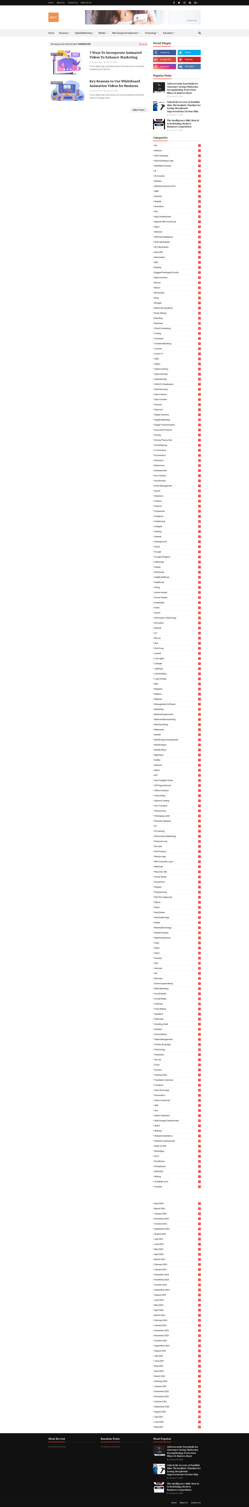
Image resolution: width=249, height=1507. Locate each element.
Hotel (177, 607)
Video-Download (177, 1100)
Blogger (177, 303)
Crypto (177, 364)
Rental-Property (177, 932)
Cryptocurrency (177, 369)
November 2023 (177, 1335)
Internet (177, 628)
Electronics (177, 465)
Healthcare (177, 582)
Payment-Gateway (177, 821)
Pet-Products (177, 851)
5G (177, 145)
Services (177, 968)
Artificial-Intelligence (177, 237)
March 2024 (177, 1315)
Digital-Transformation (177, 425)
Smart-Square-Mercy (177, 983)
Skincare (177, 978)
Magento (177, 689)
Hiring (177, 587)
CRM (177, 359)
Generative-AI (177, 541)
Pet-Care (177, 846)
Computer (177, 338)
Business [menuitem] (63, 33)
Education (177, 460)
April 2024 (177, 1310)
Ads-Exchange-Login (177, 161)
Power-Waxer (177, 877)
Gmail (177, 547)
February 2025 (177, 1264)
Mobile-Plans (177, 750)
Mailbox (177, 694)
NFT (177, 775)
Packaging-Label (177, 816)
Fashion (177, 501)
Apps (177, 227)
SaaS (177, 943)
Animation (177, 206)
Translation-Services (177, 1080)
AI (177, 171)
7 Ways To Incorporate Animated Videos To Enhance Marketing (115, 55)
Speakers (177, 1014)
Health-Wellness (177, 577)
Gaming (177, 531)
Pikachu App (177, 856)
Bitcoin (177, 282)
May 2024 (177, 1305)
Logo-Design (177, 679)
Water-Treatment (177, 1115)
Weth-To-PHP (177, 1146)
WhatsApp (177, 1151)
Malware (177, 699)
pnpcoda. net (177, 872)
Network (177, 765)
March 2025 (177, 1259)
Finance (177, 506)
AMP (177, 191)
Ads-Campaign (177, 155)
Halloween (177, 562)
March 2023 (177, 1376)
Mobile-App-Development (177, 740)
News (177, 770)
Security (177, 958)
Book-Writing (177, 313)
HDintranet (177, 572)
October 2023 (177, 1340)
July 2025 (177, 1239)
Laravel (177, 653)
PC (177, 826)
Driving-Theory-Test (177, 440)
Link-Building (177, 673)
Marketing (177, 709)
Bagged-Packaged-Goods (177, 272)
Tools (177, 1065)
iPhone (177, 638)
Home (51, 3)
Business (177, 323)
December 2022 (177, 1391)
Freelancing (177, 521)
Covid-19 (177, 354)
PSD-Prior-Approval (177, 897)
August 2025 (177, 1234)
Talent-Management (177, 1039)
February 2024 (177, 1320)
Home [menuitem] (51, 33)
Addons (177, 150)
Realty (177, 922)
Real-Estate (177, 912)
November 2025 (177, 1219)
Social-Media (177, 999)
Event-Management (177, 486)
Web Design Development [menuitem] (125, 33)
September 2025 (177, 1229)
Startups (177, 1029)
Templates (177, 1054)
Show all (143, 44)
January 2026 (177, 1213)
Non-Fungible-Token (177, 780)
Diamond (177, 409)
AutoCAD (177, 252)
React (177, 907)
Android (177, 196)
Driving (177, 435)
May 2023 (177, 1366)
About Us (61, 3)
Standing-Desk (177, 1024)
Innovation (177, 623)
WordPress (177, 1161)
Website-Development (177, 1141)
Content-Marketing (177, 343)
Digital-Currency (177, 414)
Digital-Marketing (177, 420)
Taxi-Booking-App (177, 1044)
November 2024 (177, 1279)
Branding (177, 318)
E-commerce (177, 450)
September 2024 (177, 1290)
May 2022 (177, 1427)
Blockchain (177, 293)
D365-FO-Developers (177, 384)
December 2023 (177, 1330)
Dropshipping (177, 445)
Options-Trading (177, 800)
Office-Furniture (177, 790)
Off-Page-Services (177, 785)
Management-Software (177, 704)
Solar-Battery (177, 1009)
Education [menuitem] (168, 33)
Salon (177, 953)
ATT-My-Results (177, 247)
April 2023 (177, 1371)
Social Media (177, 993)
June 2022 (177, 1422)
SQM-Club (177, 1019)
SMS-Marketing (177, 988)
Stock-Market (177, 1034)
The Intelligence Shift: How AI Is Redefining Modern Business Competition (183, 123)
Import (177, 613)
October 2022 (177, 1401)
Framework (177, 511)
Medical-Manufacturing (177, 719)
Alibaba (177, 181)
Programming (177, 892)
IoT (177, 633)
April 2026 (177, 1203)
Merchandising (177, 724)
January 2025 (177, 1269)
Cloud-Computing (177, 328)
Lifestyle (177, 663)
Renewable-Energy (177, 927)
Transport (177, 1085)
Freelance (177, 516)
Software (177, 1004)
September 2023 (177, 1345)
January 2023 (177, 1386)
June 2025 (177, 1244)
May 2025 (177, 1249)
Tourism (177, 1070)
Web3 (177, 1125)
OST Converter (177, 806)
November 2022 (177, 1396)
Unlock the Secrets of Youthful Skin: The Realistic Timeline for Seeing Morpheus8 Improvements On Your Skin (184, 107)
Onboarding (177, 795)
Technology (177, 1049)
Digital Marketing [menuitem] (83, 33)
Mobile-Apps (177, 745)
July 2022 (177, 1417)
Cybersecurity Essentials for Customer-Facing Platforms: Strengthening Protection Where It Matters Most (183, 88)
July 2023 (177, 1356)
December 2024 (177, 1274)
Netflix (177, 760)
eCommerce (177, 455)
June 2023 (177, 1361)
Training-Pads (177, 1075)
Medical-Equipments (177, 714)
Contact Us (73, 3)
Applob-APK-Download (177, 221)
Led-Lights (177, 658)
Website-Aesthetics (177, 1136)
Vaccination (177, 1095)
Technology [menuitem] (150, 33)
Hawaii (177, 567)
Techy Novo (97, 62)
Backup (177, 267)
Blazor (177, 287)
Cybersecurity (177, 379)
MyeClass (177, 755)
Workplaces (177, 1166)
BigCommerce (177, 277)
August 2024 (177, 1295)
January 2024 (177, 1325)
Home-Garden (177, 592)
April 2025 (177, 1254)
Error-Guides (177, 475)
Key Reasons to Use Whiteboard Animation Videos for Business (115, 83)
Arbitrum (177, 232)
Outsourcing (177, 811)
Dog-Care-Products (177, 430)
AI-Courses (177, 176)
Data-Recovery (177, 389)
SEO (177, 963)
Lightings (177, 668)
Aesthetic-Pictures (177, 166)
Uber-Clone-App (177, 1090)
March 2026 (177, 1208)
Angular (177, 201)
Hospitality (177, 602)
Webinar (177, 1131)
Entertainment (177, 470)
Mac (177, 684)
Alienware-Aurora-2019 (177, 186)
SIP (177, 973)
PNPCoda (177, 866)
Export (177, 491)
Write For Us (86, 3)
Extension (177, 496)
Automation (177, 257)
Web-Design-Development (177, 1120)
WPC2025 (177, 1171)
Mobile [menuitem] (102, 33)
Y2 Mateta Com (177, 1181)
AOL (177, 211)
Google (177, 552)
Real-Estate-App (177, 917)
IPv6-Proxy (177, 648)
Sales (177, 948)
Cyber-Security (177, 374)
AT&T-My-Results (177, 242)
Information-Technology (177, 618)
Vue (177, 1110)
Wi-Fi (177, 1156)
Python (177, 902)
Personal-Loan (177, 841)
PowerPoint (177, 882)
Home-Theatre (177, 597)
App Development (177, 216)
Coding (177, 333)
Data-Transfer (177, 399)
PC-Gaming (177, 831)
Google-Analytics (177, 557)
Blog (177, 298)
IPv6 (177, 643)
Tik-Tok (177, 1059)
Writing (177, 1176)
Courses (177, 348)
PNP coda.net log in (177, 861)
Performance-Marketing (177, 836)
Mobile (177, 734)
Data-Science (177, 394)
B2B (177, 262)
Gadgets (177, 526)
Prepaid (177, 887)
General (177, 536)
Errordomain (177, 480)
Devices (177, 404)
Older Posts (138, 110)
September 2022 (177, 1406)
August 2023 (177, 1351)
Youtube (177, 1186)
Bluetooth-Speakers (177, 308)
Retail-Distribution (177, 938)
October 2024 (177, 1285)
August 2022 (177, 1412)
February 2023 (177, 1381)
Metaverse (177, 729)
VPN (177, 1105)
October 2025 (177, 1224)
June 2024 (177, 1300)
